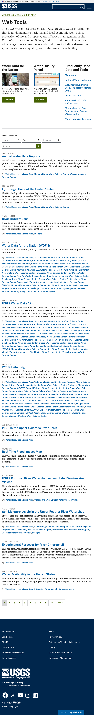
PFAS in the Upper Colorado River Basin (29, 428)
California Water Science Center (16, 260)
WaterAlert (70, 75)
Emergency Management (60, 658)
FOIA (51, 632)
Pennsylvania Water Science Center (33, 282)
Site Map (6, 642)
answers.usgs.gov (10, 706)
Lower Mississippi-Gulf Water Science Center (29, 394)
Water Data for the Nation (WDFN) (26, 245)
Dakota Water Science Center (22, 267)
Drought (38, 234)
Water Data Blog (13, 367)
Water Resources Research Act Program (70, 530)
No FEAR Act (8, 647)
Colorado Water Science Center (23, 391)
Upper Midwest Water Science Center (51, 174)
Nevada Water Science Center (74, 270)
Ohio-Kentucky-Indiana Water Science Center (68, 276)
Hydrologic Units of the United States (28, 189)
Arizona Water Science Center (70, 257)
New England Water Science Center (18, 273)
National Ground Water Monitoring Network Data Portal (78, 88)
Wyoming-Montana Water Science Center (28, 416)
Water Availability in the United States (28, 574)
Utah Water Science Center (59, 285)
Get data (8, 100)
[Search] (82, 6)
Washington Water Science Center (46, 288)
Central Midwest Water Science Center (44, 388)
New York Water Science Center (31, 276)
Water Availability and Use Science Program (54, 382)
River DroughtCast (15, 218)
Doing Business (9, 658)
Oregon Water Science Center (52, 279)
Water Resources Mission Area (19, 15)
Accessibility (8, 632)
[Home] (9, 9)
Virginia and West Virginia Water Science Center (39, 413)
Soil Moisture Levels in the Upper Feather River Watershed (43, 511)
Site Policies (7, 637)
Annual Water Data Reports (21, 156)
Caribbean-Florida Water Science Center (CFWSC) (55, 260)
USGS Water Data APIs (18, 303)
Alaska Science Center (44, 257)
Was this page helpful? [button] (71, 712)
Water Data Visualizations (78, 119)
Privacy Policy (55, 637)
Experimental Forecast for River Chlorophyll (33, 544)
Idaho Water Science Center (50, 267)
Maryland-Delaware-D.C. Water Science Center (38, 270)
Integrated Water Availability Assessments (54, 589)
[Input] (68, 6)
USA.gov (53, 647)
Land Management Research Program (51, 526)
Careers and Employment (60, 653)
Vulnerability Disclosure (13, 653)
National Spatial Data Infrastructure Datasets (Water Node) (76, 111)
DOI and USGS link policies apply (64, 642)
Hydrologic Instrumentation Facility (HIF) (36, 291)
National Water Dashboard (78, 80)
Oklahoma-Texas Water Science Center (20, 279)
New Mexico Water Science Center (33, 400)
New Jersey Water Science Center (51, 273)
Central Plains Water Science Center (47, 264)
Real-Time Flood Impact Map (22, 451)
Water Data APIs (73, 95)
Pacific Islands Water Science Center (34, 407)
